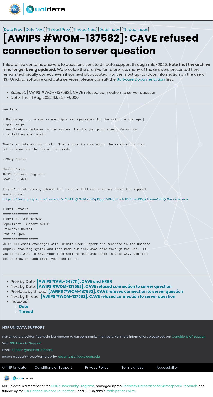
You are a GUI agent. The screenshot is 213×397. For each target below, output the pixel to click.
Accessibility (167, 367)
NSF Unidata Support (25, 343)
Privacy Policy (97, 367)
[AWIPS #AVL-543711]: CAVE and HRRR (74, 281)
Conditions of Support (53, 367)
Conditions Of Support (189, 336)
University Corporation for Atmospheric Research (159, 386)
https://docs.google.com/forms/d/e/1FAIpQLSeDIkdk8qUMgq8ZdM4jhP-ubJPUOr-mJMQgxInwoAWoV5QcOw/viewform (95, 199)
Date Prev (13, 29)
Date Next (34, 29)
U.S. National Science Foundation (49, 391)
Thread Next (84, 29)
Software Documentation (141, 79)
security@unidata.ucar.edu (79, 356)
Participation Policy (120, 391)
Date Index (109, 29)
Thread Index (135, 29)
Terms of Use (133, 367)
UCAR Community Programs (72, 386)
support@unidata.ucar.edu (32, 350)
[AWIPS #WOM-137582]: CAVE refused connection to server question (104, 286)
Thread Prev (58, 29)
